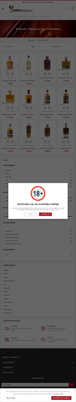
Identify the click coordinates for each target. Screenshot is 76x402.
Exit (30, 214)
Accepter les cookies (61, 398)
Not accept (11, 398)
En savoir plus (58, 394)
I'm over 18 (45, 214)
